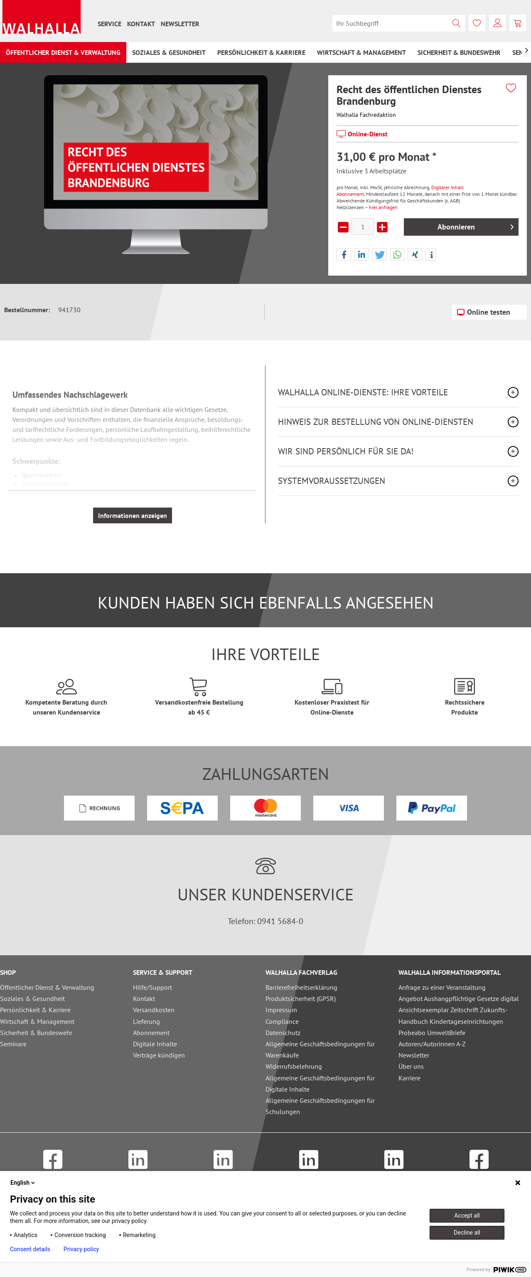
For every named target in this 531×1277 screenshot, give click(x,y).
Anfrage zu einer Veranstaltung (442, 987)
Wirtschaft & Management (37, 1021)
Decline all (467, 1232)
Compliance (282, 1021)
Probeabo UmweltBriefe (431, 1032)
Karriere (409, 1078)
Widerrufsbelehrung (294, 1066)
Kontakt (141, 24)
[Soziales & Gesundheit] (168, 52)
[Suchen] (456, 23)
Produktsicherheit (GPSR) (301, 998)
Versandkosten (154, 1010)
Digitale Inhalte (155, 1044)
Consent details (30, 1249)
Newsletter (180, 24)
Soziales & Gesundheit (32, 998)
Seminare (13, 1044)
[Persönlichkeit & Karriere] (261, 52)
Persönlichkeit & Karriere (35, 1010)
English (23, 1182)
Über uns (411, 1066)
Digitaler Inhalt (447, 187)
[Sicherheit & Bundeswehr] (459, 52)
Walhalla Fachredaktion (366, 114)
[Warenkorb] (517, 23)
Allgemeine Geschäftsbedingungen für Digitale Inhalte (320, 1083)
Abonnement (350, 194)
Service (109, 24)
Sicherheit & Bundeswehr (36, 1032)
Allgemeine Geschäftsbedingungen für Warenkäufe (320, 1049)
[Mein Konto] (497, 23)
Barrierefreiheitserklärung (301, 987)
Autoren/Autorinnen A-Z (432, 1044)
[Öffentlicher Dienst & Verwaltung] (63, 52)
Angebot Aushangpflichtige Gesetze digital (458, 998)
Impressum (281, 1010)
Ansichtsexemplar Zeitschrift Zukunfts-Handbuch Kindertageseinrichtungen (453, 1015)
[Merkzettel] (477, 23)
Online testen (483, 311)
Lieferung (146, 1021)
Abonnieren (476, 226)
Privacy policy (81, 1249)
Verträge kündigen (159, 1055)
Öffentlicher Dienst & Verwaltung (47, 987)
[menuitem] (109, 24)
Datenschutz (283, 1032)
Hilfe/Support (152, 987)
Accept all (467, 1215)
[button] (344, 255)
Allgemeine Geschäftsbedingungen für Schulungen (320, 1106)
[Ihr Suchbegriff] (398, 23)
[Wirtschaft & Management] (361, 52)
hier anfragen (383, 207)
